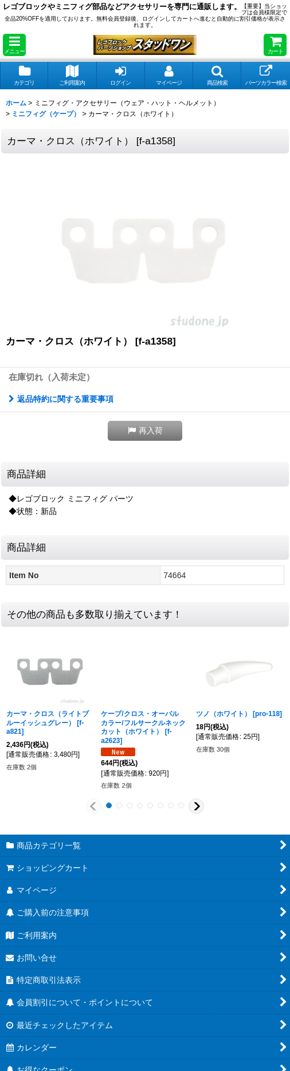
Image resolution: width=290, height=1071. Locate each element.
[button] (14, 45)
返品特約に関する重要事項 (61, 399)
